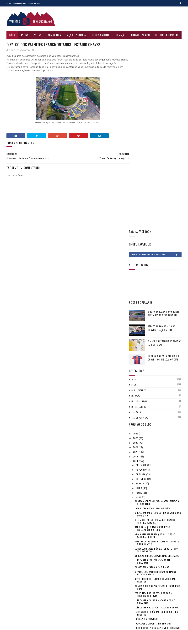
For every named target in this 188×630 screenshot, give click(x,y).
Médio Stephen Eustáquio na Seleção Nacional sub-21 (155, 347)
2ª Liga (38, 35)
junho (139, 304)
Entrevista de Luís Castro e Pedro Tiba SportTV (156, 425)
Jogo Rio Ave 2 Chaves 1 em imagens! (154, 498)
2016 (136, 532)
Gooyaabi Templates (50, 626)
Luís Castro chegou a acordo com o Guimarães (155, 413)
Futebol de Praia (164, 35)
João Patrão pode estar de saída (153, 320)
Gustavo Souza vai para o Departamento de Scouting (157, 314)
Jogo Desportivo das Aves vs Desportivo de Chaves (157, 441)
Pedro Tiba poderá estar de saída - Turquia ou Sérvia (154, 406)
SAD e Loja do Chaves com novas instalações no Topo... (152, 340)
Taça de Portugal (76, 35)
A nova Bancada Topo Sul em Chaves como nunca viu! (158, 326)
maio (138, 309)
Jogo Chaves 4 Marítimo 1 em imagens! (155, 475)
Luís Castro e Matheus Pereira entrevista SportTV (158, 462)
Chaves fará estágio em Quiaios (152, 379)
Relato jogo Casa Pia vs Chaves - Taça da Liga (162, 140)
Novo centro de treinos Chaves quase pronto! (156, 392)
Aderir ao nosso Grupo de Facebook (156, 66)
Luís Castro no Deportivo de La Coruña (156, 419)
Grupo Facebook (34, 3)
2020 (136, 263)
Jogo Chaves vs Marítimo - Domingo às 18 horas (157, 493)
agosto (140, 295)
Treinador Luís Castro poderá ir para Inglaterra (156, 470)
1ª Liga (24, 35)
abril (139, 508)
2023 (136, 250)
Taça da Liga (54, 35)
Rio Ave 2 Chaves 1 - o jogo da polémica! (156, 503)
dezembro (141, 277)
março (140, 513)
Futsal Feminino (140, 35)
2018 (136, 273)
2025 (136, 245)
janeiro (140, 522)
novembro (141, 281)
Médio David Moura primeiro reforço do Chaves (157, 448)
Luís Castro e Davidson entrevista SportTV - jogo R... (154, 486)
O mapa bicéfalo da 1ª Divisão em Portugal (164, 154)
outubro (141, 286)
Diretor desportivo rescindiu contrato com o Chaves (157, 355)
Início (8, 3)
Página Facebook (19, 3)
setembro (141, 290)
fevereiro (141, 517)
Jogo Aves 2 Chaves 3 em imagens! (153, 435)
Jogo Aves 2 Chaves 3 (146, 430)
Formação (120, 35)
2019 (136, 268)
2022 (136, 254)
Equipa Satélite (100, 35)
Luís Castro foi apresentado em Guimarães (152, 373)
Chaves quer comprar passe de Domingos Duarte (157, 399)
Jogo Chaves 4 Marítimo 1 (148, 480)
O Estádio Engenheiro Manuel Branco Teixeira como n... (155, 333)
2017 (136, 528)
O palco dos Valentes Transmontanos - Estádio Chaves (156, 385)
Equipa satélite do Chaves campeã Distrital (153, 455)
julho (139, 300)
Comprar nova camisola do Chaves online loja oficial (163, 169)
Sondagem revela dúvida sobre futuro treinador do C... (156, 362)
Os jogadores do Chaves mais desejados (157, 367)
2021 (136, 259)
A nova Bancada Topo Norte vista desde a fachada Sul (163, 125)
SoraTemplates (22, 626)
